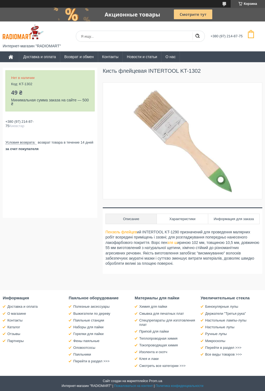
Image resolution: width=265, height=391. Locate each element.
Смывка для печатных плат (161, 314)
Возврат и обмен (79, 57)
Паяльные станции (88, 320)
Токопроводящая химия (158, 345)
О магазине (16, 314)
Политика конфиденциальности (179, 386)
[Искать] (197, 36)
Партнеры (15, 341)
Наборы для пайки (88, 327)
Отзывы (13, 334)
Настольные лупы (219, 327)
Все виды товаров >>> (223, 354)
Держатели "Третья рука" (225, 314)
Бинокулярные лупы (221, 306)
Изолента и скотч (153, 352)
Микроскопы (215, 341)
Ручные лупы (216, 334)
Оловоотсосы (84, 348)
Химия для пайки (153, 306)
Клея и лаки (149, 359)
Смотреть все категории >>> (162, 366)
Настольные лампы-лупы (226, 320)
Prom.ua (155, 381)
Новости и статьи (142, 57)
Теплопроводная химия (158, 338)
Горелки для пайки (88, 334)
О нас (170, 57)
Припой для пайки (154, 331)
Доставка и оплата (39, 57)
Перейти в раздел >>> (91, 361)
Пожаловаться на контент (133, 386)
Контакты (110, 57)
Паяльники (82, 354)
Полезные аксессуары (91, 306)
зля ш (172, 242)
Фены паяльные (86, 341)
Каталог (13, 327)
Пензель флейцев (121, 232)
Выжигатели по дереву (91, 314)
